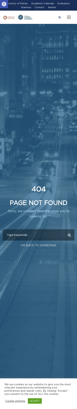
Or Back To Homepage (38, 245)
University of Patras (16, 3)
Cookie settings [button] (15, 400)
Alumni (52, 7)
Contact (39, 7)
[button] (4, 4)
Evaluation (64, 3)
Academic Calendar (42, 3)
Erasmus (26, 7)
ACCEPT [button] (35, 401)
